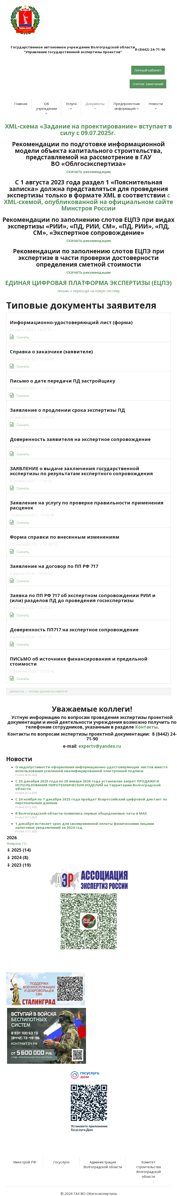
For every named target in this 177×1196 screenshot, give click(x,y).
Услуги (71, 105)
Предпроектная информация (126, 106)
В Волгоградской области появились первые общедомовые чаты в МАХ (81, 813)
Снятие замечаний (148, 83)
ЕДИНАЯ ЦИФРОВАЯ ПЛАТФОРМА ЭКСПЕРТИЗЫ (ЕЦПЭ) (88, 283)
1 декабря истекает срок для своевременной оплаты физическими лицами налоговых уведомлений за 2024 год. (84, 825)
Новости (156, 105)
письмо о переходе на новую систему (88, 291)
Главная (20, 103)
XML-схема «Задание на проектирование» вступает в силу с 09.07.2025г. (88, 129)
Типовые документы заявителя (47, 691)
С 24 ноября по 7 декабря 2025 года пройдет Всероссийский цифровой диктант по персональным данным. (91, 801)
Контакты (146, 727)
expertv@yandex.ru (99, 746)
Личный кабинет (148, 70)
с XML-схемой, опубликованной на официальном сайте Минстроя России (88, 201)
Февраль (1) (17, 843)
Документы (95, 105)
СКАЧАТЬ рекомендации (88, 171)
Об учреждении (46, 108)
